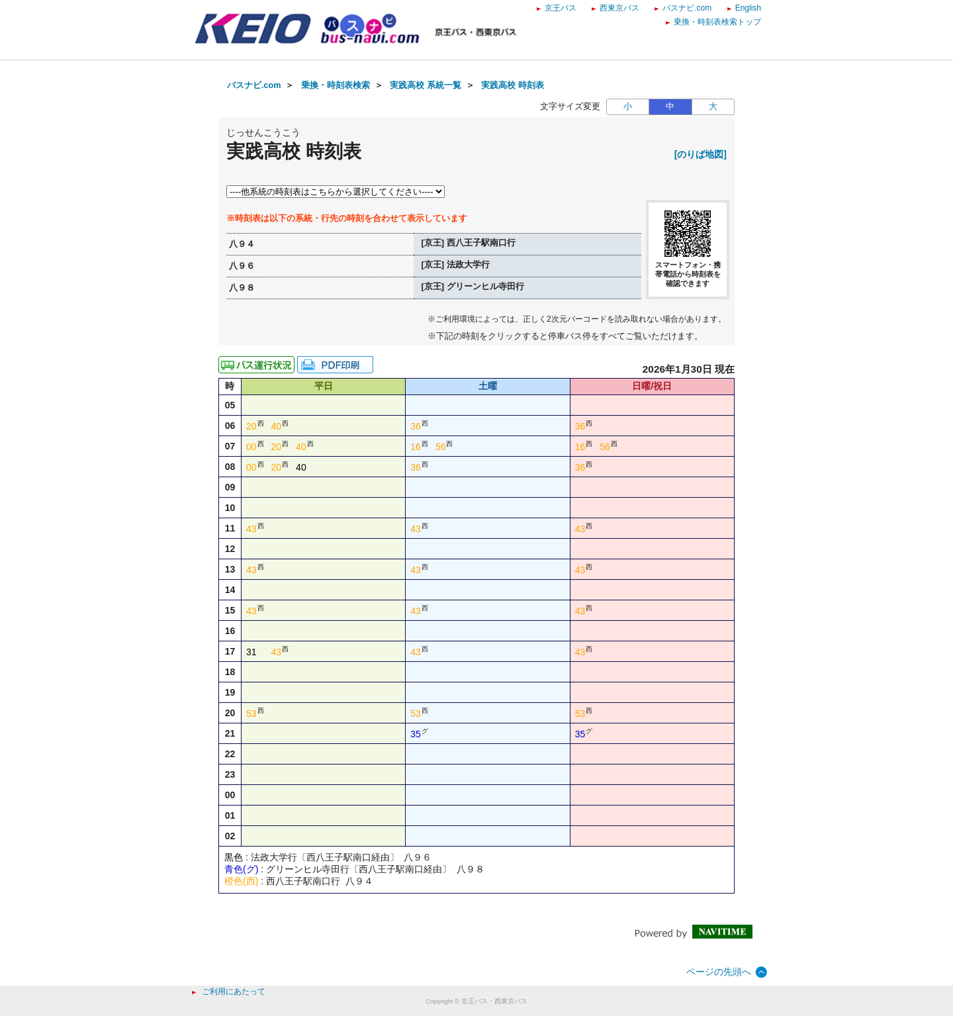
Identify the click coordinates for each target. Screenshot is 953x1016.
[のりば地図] (700, 154)
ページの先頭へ (718, 971)
